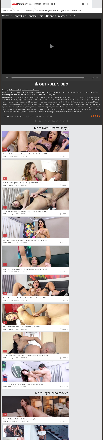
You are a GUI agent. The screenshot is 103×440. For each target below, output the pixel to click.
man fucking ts (56, 92)
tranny (86, 92)
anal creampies (16, 92)
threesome (79, 92)
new (74, 92)
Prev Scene (41, 121)
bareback (25, 92)
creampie (48, 92)
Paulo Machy (13, 90)
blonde (31, 92)
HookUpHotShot (10, 335)
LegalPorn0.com (17, 436)
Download (47, 116)
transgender (9, 95)
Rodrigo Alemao (23, 90)
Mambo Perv (58, 306)
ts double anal (40, 95)
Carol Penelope (34, 90)
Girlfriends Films (10, 306)
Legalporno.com (9, 4)
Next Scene (61, 121)
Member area (16, 430)
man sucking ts (67, 92)
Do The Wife (8, 421)
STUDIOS (20, 4)
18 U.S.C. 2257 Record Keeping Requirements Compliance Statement (66, 436)
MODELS (29, 4)
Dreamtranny (8, 116)
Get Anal (57, 392)
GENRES (38, 4)
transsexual (18, 95)
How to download (30, 430)
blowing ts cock (39, 92)
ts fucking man (51, 95)
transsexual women (28, 95)
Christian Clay (9, 392)
